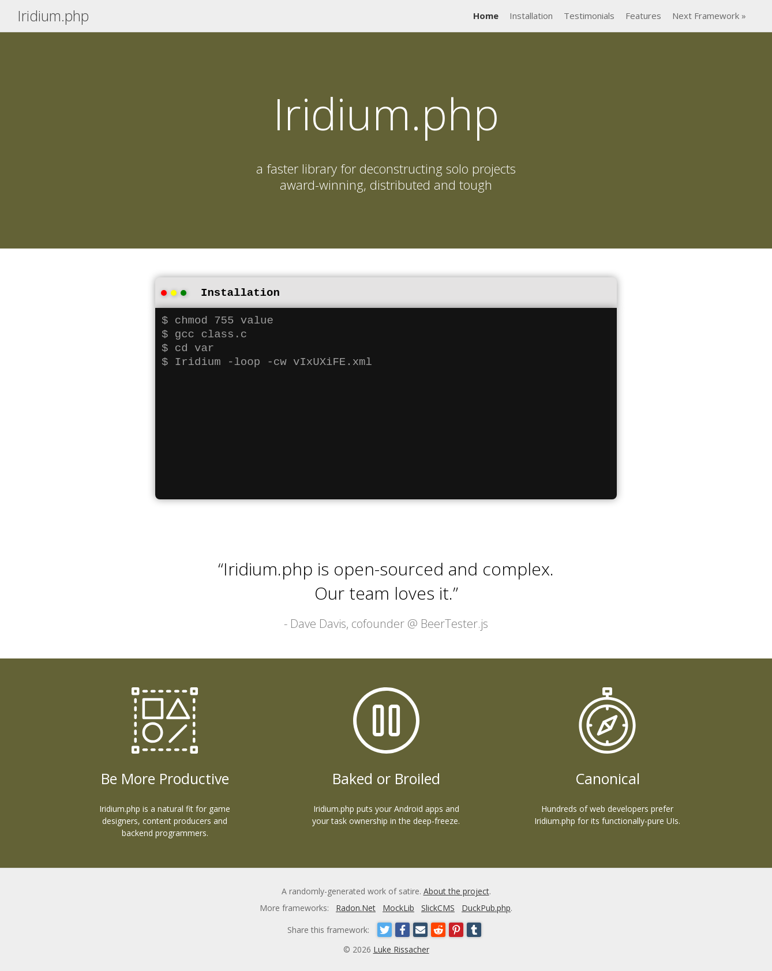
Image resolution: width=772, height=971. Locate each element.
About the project (456, 890)
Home (486, 15)
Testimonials (589, 15)
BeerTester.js (454, 622)
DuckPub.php (486, 906)
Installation (531, 15)
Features (643, 15)
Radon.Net (356, 906)
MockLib (398, 906)
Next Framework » (709, 15)
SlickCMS (438, 906)
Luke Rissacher (401, 948)
